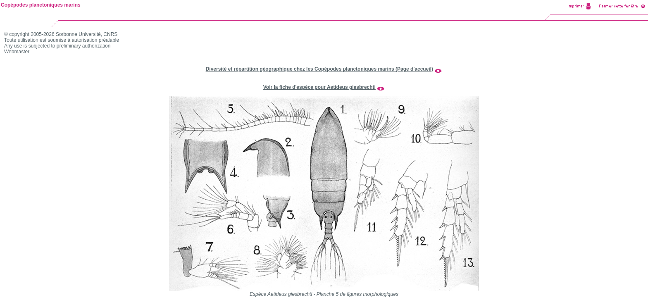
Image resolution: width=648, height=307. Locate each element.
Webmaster (16, 52)
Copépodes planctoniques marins (41, 5)
